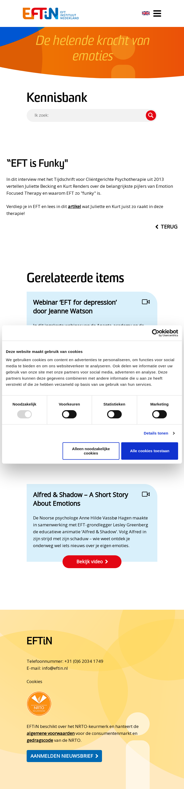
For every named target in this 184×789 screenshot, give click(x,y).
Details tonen (156, 433)
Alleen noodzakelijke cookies (91, 451)
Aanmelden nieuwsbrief (61, 756)
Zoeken (151, 115)
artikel (74, 206)
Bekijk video (89, 561)
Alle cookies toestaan (149, 451)
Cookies (34, 681)
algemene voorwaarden (51, 733)
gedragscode (40, 740)
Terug (169, 226)
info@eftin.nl (55, 668)
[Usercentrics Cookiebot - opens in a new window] (155, 333)
